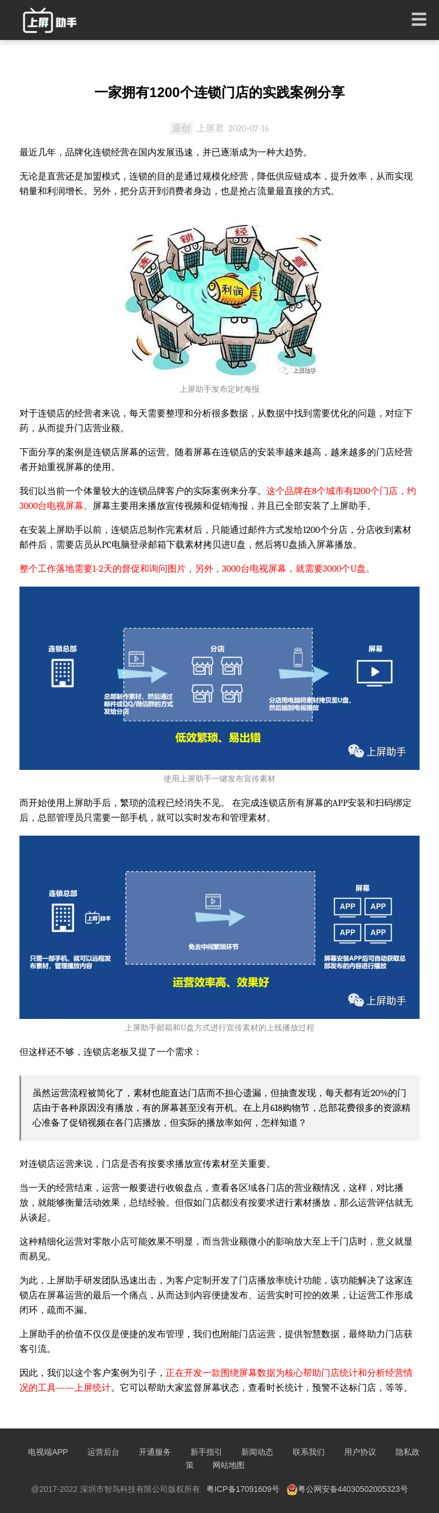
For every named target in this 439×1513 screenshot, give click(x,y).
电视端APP (48, 1451)
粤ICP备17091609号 (243, 1489)
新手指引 (206, 1451)
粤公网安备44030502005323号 (347, 1489)
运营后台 (103, 1451)
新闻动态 (257, 1451)
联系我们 (309, 1451)
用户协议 (360, 1451)
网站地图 (229, 1465)
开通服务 (155, 1451)
